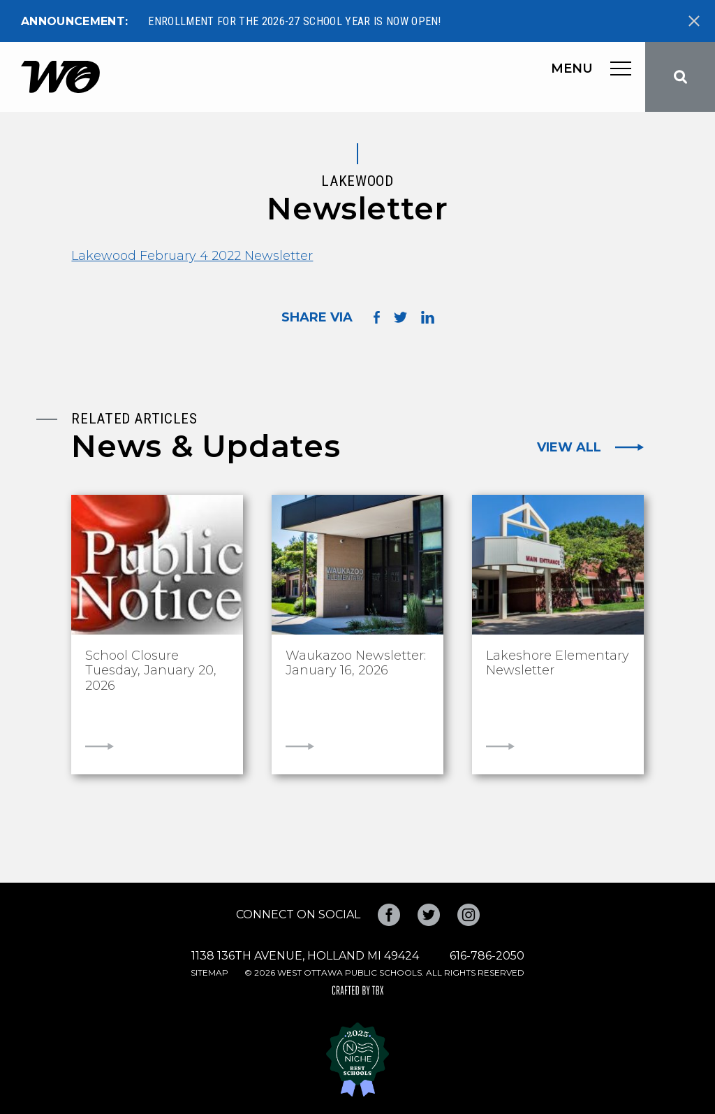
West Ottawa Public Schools (60, 77)
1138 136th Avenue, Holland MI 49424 (305, 955)
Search (680, 77)
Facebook (389, 915)
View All (569, 447)
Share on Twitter (400, 317)
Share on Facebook (377, 317)
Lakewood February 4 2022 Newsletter (192, 255)
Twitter (429, 915)
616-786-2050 (487, 955)
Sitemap (209, 972)
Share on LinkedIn (427, 317)
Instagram (468, 915)
